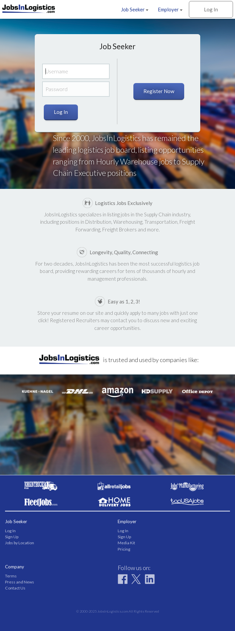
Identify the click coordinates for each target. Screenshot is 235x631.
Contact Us (15, 587)
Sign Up (11, 536)
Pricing (124, 549)
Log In (211, 9)
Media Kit (126, 542)
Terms (11, 575)
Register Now (158, 91)
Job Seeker (134, 9)
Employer (170, 9)
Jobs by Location (19, 542)
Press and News (19, 581)
